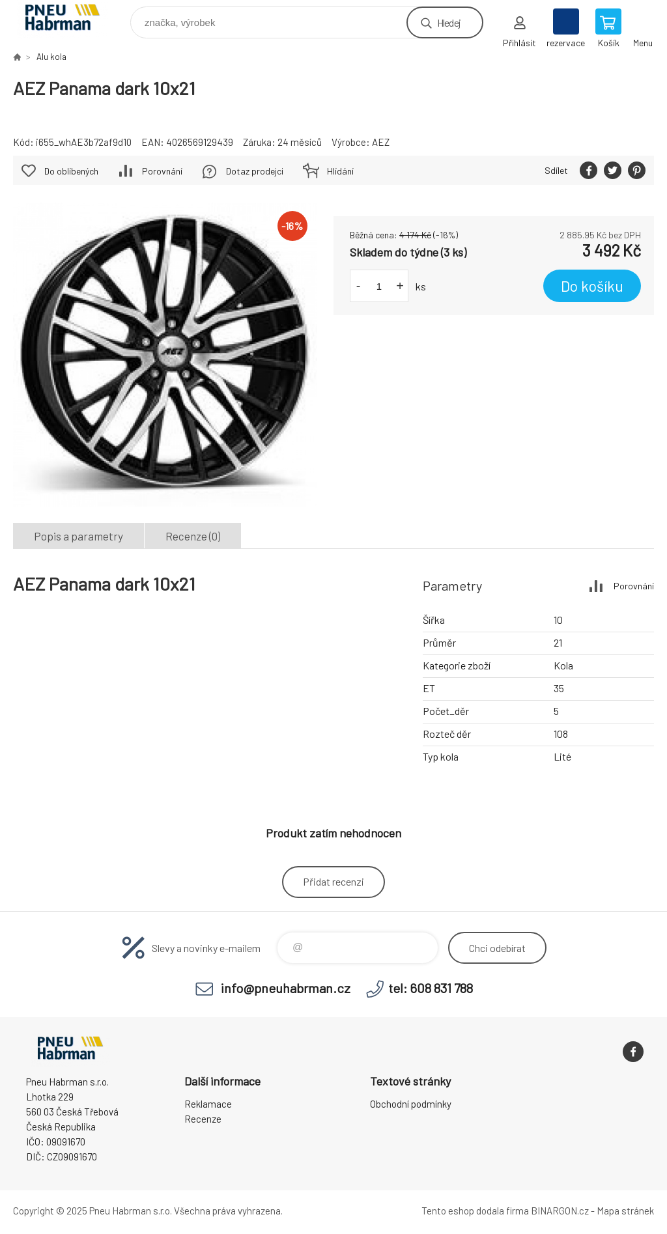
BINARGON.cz (560, 1210)
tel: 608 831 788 (430, 988)
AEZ (381, 142)
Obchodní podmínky (410, 1104)
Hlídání (340, 170)
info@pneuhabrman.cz (285, 988)
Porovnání (162, 170)
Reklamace (208, 1104)
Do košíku (592, 286)
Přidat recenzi (333, 881)
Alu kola (51, 56)
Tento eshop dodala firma (475, 1210)
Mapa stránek (625, 1210)
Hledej (449, 22)
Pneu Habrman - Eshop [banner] (70, 19)
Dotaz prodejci (254, 170)
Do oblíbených (71, 170)
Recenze (202, 1119)
